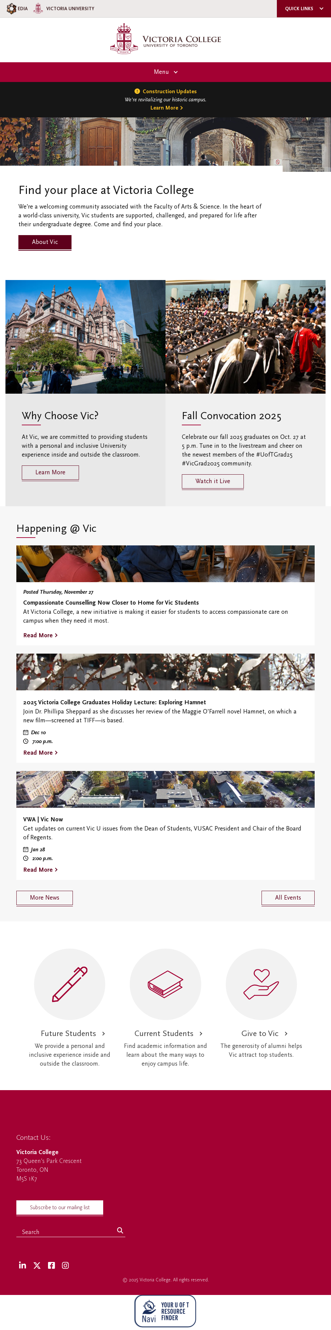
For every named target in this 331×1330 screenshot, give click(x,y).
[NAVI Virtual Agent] (165, 1312)
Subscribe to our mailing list (60, 1207)
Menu (161, 72)
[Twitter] (37, 1266)
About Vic (45, 242)
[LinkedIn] (22, 1266)
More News (44, 897)
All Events (288, 897)
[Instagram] (65, 1266)
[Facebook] (51, 1266)
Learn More (164, 108)
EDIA (16, 9)
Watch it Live (212, 481)
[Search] (120, 1231)
